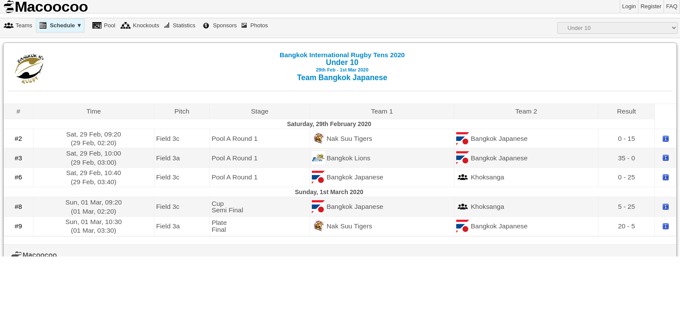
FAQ (671, 6)
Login (629, 6)
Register (651, 6)
